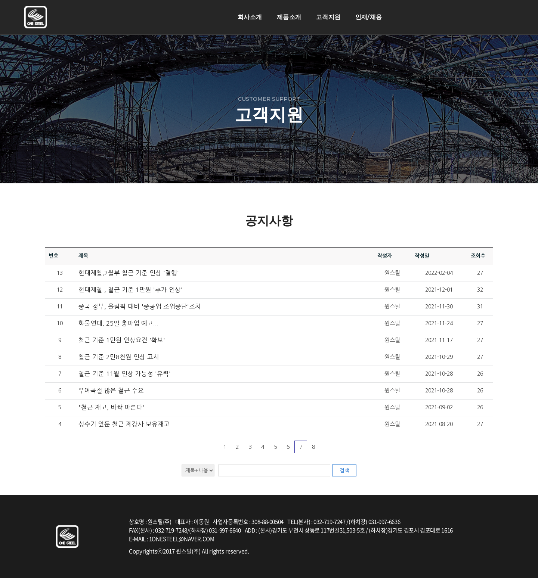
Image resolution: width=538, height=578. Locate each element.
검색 (344, 470)
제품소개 (289, 17)
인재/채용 (368, 17)
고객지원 (328, 17)
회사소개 (250, 17)
